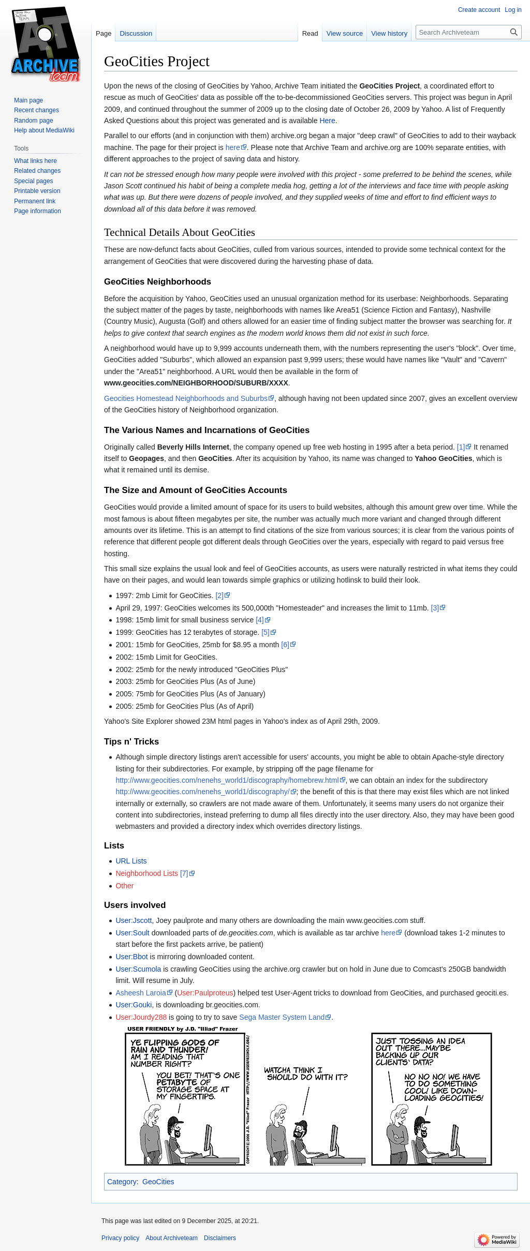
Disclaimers (220, 1238)
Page (103, 33)
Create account (479, 9)
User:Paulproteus (205, 993)
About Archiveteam (171, 1238)
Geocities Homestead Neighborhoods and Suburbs (186, 398)
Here (327, 120)
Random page (33, 120)
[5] (265, 632)
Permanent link (34, 201)
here (233, 147)
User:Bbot (131, 956)
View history (389, 33)
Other (124, 886)
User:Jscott (133, 920)
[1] (461, 447)
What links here (35, 161)
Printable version (37, 191)
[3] (435, 608)
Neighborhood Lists (146, 873)
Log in (513, 9)
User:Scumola (138, 969)
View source (345, 33)
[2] (219, 595)
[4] (260, 620)
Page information (37, 211)
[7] (184, 873)
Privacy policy (120, 1238)
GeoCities (158, 1182)
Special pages (33, 181)
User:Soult (132, 933)
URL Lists (130, 861)
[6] (285, 645)
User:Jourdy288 (141, 1017)
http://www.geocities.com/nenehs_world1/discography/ (202, 791)
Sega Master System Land (282, 1017)
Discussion (136, 33)
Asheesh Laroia (140, 993)
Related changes (37, 170)
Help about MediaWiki (44, 130)
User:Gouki (133, 1005)
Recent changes (36, 110)
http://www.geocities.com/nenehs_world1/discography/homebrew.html (226, 780)
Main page (28, 100)
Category (122, 1182)
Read (310, 33)
